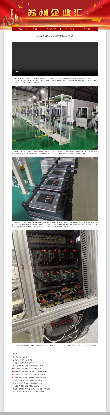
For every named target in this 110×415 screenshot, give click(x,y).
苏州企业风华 (70, 29)
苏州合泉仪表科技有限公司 (21, 357)
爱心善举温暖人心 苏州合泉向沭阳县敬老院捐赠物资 (29, 374)
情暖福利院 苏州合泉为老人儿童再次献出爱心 (27, 368)
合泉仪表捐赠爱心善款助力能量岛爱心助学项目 (27, 383)
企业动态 (34, 29)
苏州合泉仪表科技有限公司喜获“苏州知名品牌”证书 (28, 392)
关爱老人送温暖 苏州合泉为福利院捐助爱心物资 (27, 380)
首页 (20, 29)
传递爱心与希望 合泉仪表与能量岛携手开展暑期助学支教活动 (31, 389)
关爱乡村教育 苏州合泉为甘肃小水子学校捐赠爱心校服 (29, 377)
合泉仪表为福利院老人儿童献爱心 (23, 360)
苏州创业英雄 (51, 29)
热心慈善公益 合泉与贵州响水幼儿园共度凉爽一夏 (28, 366)
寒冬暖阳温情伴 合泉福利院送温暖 (23, 363)
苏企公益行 (87, 29)
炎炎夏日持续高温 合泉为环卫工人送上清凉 (26, 386)
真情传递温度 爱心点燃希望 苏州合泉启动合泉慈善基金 (30, 371)
